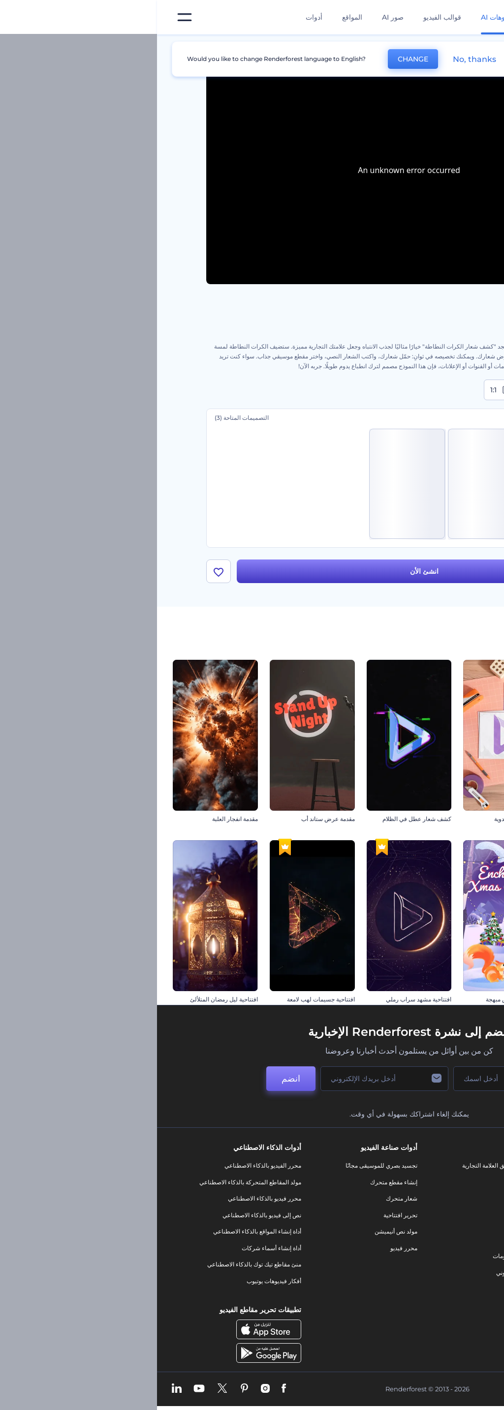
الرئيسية (444, 46)
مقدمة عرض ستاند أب (171, 818)
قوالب (410, 46)
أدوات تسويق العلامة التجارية (339, 1165)
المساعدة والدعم (441, 1215)
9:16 (387, 390)
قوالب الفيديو (285, 17)
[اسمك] (345, 1078)
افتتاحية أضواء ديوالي (463, 818)
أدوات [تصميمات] (157, 17)
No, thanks (317, 59)
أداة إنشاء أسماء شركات (114, 1248)
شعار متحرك (244, 1198)
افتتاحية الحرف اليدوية (364, 818)
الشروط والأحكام (440, 1264)
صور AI (236, 17)
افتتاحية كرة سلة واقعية (459, 999)
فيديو (368, 1223)
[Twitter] (65, 1388)
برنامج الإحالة (446, 1231)
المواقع (195, 17)
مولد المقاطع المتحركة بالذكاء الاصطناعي (93, 1182)
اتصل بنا (452, 1182)
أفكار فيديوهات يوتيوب (117, 1281)
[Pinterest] (87, 1388)
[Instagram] (108, 1388)
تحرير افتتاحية (243, 1215)
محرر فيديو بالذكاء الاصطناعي (107, 1198)
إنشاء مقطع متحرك (236, 1182)
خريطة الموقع (445, 1281)
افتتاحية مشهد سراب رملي (261, 999)
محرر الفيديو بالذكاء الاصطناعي (105, 1165)
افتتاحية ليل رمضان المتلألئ (67, 999)
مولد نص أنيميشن (239, 1231)
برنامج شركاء (445, 1297)
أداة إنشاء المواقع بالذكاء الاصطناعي (100, 1231)
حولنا (455, 1165)
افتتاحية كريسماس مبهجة (360, 999)
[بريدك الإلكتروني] (227, 1078)
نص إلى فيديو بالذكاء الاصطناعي (104, 1215)
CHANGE (256, 59)
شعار (367, 1239)
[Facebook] (127, 1388)
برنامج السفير (445, 1314)
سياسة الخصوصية (440, 1248)
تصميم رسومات (355, 1256)
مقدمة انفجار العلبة (78, 818)
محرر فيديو (246, 1248)
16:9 (433, 390)
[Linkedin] (20, 1388)
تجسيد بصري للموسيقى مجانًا (224, 1165)
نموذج (367, 1289)
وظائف (453, 1198)
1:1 (344, 390)
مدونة (367, 1182)
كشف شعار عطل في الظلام (259, 818)
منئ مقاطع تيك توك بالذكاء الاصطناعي (97, 1264)
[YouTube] (42, 1388)
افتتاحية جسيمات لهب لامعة (164, 999)
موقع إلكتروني (356, 1272)
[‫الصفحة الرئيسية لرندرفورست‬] (480, 17)
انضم (134, 1078)
